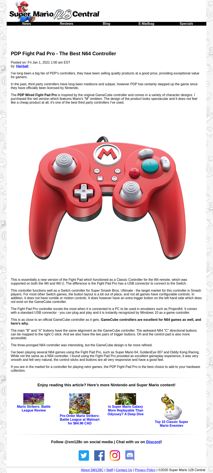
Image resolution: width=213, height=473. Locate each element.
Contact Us (124, 470)
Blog (106, 23)
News (26, 23)
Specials (186, 23)
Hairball (22, 66)
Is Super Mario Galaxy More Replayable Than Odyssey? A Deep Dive (126, 406)
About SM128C (92, 470)
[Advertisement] (106, 37)
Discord (153, 442)
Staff (109, 470)
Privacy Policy (145, 470)
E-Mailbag (146, 23)
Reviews (66, 23)
